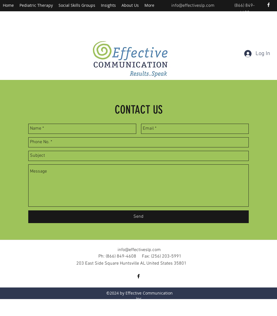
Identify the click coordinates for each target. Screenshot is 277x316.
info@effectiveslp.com (193, 5)
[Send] (138, 216)
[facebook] (268, 5)
